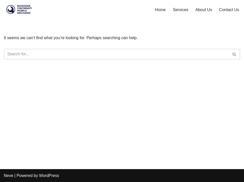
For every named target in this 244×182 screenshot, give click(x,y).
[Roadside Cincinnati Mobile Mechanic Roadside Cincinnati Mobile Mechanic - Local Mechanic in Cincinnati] (19, 10)
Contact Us (229, 10)
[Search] (116, 54)
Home (160, 10)
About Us (203, 10)
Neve (8, 175)
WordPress (49, 175)
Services (180, 10)
